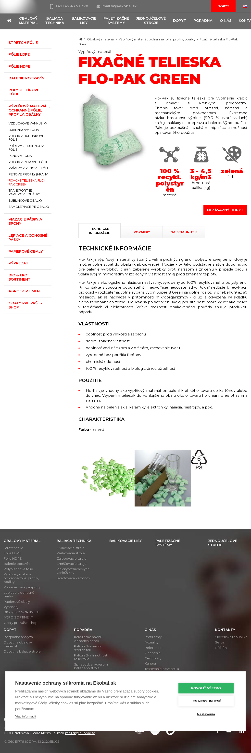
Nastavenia (206, 714)
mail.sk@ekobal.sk (117, 6)
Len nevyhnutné (206, 701)
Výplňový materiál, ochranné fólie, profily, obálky (157, 39)
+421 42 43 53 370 (69, 6)
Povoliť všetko (206, 688)
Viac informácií (25, 716)
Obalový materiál (100, 39)
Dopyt (223, 6)
